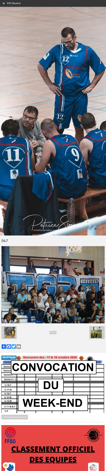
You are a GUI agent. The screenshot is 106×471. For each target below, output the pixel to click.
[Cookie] (6, 465)
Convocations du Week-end (14, 417)
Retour (53, 332)
